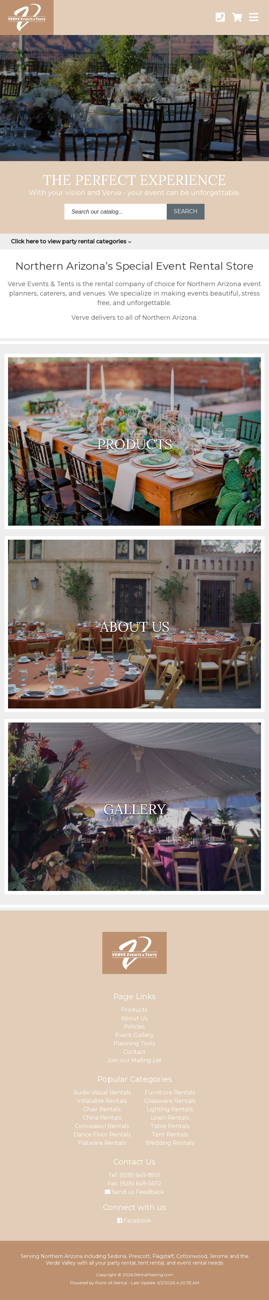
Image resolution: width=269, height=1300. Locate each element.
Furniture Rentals (170, 1092)
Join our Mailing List (134, 1060)
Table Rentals (169, 1126)
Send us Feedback (134, 1192)
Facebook (134, 1220)
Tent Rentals (170, 1134)
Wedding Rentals (169, 1143)
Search (186, 211)
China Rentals (102, 1117)
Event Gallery (134, 1035)
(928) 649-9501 (139, 1175)
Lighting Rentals (170, 1109)
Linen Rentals (170, 1117)
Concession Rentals (102, 1126)
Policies (134, 1026)
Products (134, 1010)
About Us (134, 1018)
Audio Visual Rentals (102, 1092)
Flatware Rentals (102, 1143)
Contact (134, 1052)
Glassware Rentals (169, 1101)
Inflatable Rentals (102, 1101)
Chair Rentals (101, 1109)
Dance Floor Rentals (102, 1134)
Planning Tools (134, 1043)
